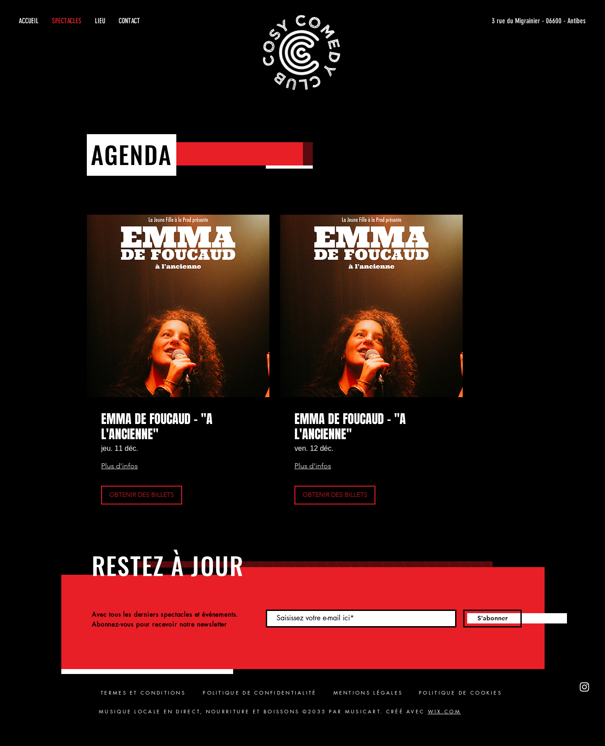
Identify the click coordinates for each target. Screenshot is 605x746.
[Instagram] (584, 687)
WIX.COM (444, 711)
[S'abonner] (492, 618)
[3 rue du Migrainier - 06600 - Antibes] (501, 21)
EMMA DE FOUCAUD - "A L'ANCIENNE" (157, 426)
